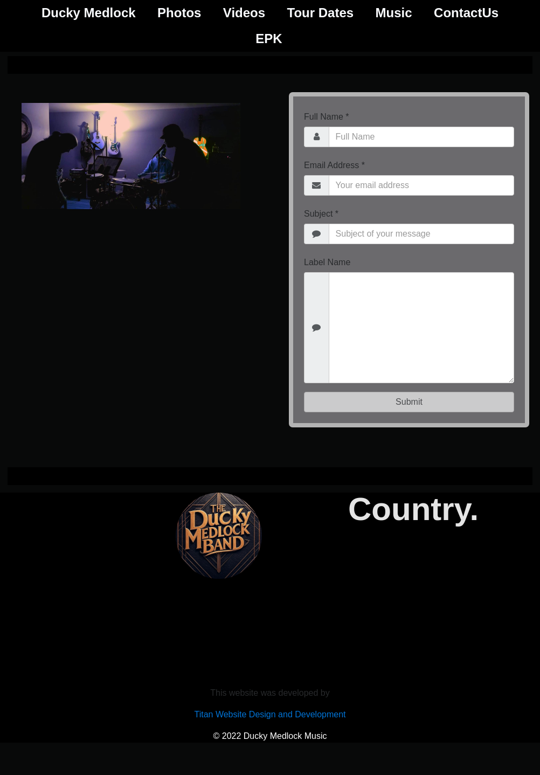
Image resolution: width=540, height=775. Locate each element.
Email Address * (334, 165)
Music (394, 12)
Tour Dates (320, 12)
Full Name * (326, 116)
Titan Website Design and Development (269, 714)
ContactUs (466, 12)
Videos (244, 12)
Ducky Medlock (88, 12)
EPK (268, 38)
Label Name (327, 262)
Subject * (321, 213)
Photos (179, 12)
